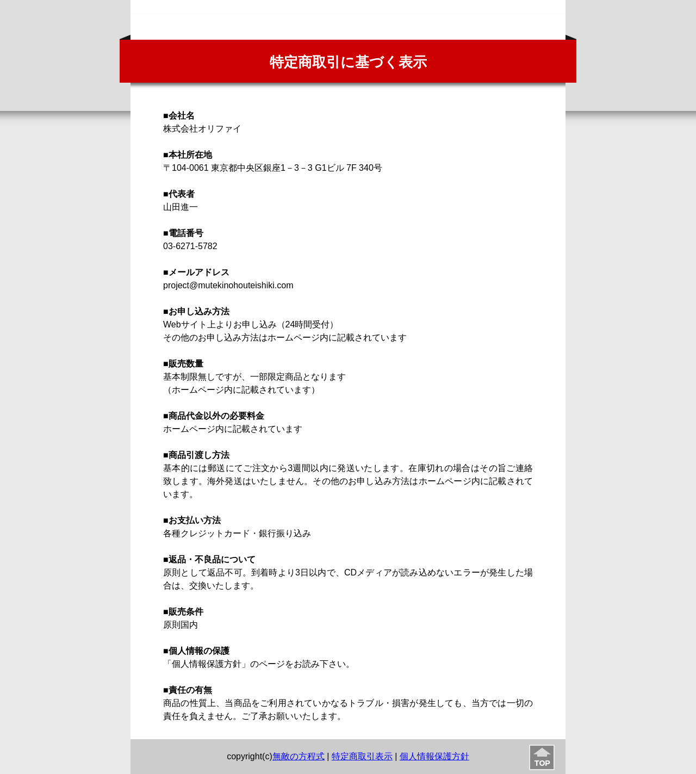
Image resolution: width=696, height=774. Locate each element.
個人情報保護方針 (434, 756)
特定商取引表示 (362, 756)
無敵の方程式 (298, 756)
